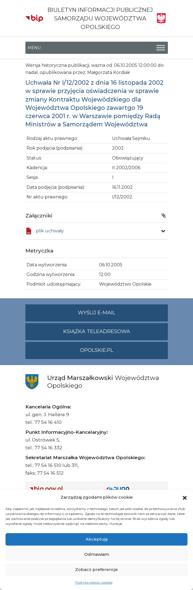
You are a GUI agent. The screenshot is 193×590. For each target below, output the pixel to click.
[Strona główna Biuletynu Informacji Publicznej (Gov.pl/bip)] (63, 488)
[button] (184, 497)
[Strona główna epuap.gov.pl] (135, 488)
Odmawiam (96, 554)
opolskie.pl (96, 350)
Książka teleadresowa (96, 331)
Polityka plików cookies (93, 582)
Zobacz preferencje (96, 569)
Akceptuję (97, 539)
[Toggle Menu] (160, 47)
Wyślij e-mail (123, 315)
